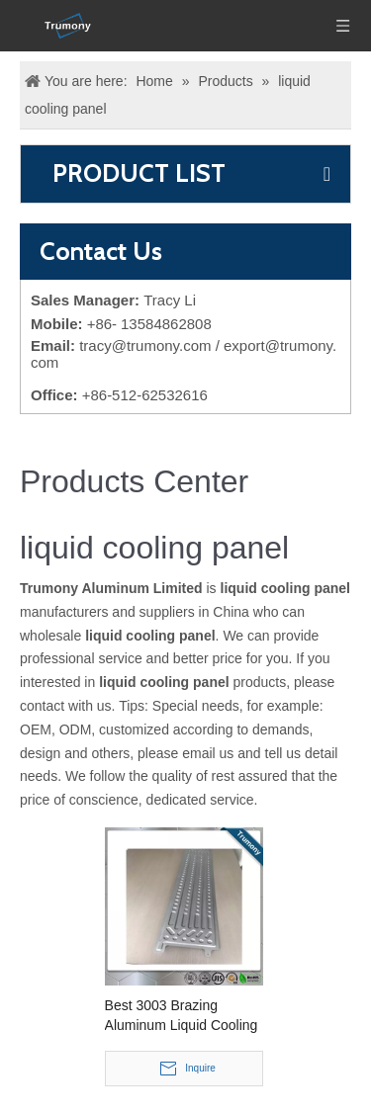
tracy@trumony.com (145, 345)
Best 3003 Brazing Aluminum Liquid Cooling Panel (181, 1016)
